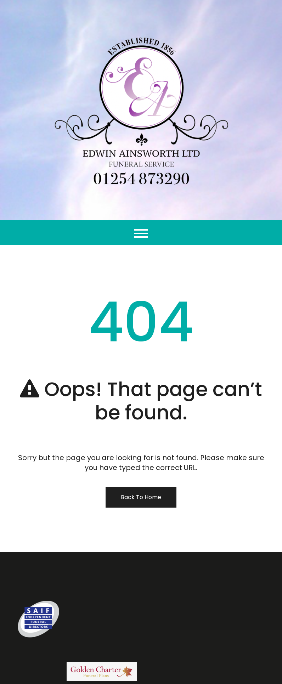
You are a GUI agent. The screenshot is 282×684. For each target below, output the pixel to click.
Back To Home (141, 497)
